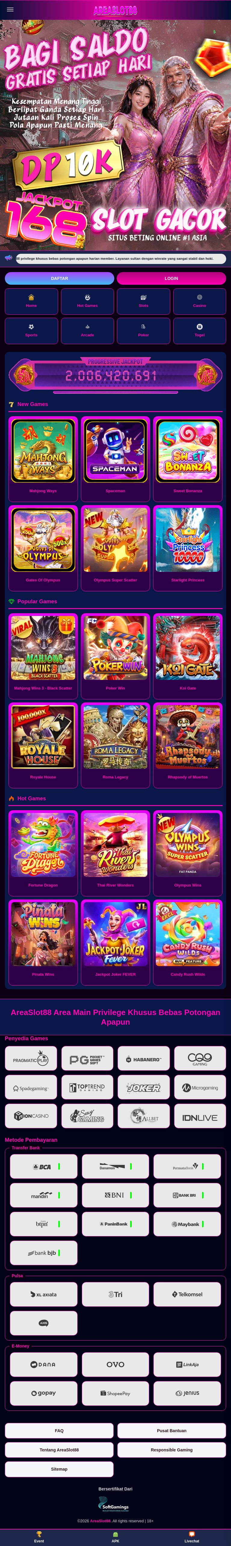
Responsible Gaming (171, 1449)
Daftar (59, 278)
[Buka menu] (10, 9)
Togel (200, 330)
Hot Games (87, 301)
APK (115, 1537)
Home (31, 301)
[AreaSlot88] (115, 9)
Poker (143, 330)
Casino (199, 301)
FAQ (59, 1430)
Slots (143, 301)
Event (39, 1537)
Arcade (87, 330)
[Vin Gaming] (115, 1504)
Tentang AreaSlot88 (59, 1449)
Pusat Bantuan (171, 1430)
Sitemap (59, 1469)
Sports (31, 330)
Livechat (192, 1537)
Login (171, 278)
